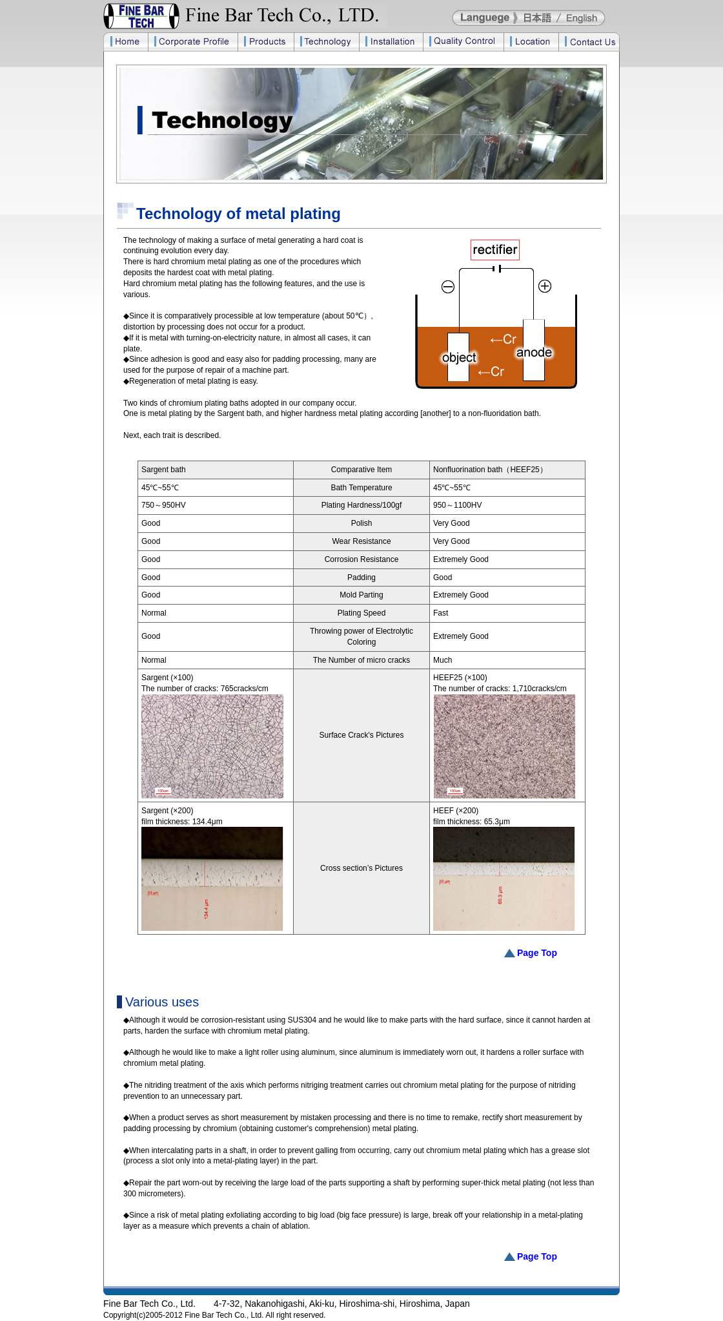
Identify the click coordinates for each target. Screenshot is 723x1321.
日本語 (540, 18)
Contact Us (589, 42)
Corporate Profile (193, 42)
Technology (326, 42)
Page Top (537, 953)
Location (531, 42)
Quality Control (463, 42)
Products (266, 42)
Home (125, 42)
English (582, 18)
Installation (391, 42)
